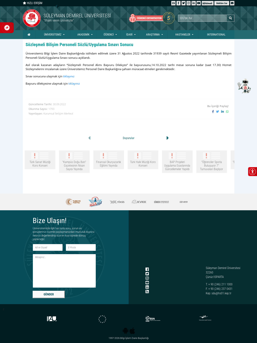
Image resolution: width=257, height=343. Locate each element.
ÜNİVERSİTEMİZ (52, 34)
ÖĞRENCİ (109, 34)
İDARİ (129, 34)
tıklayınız (68, 76)
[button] (232, 3)
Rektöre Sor (221, 3)
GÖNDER (49, 294)
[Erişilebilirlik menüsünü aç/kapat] (252, 171)
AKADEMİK (83, 34)
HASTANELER (182, 34)
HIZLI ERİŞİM (32, 3)
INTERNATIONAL (216, 34)
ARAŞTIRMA (153, 34)
